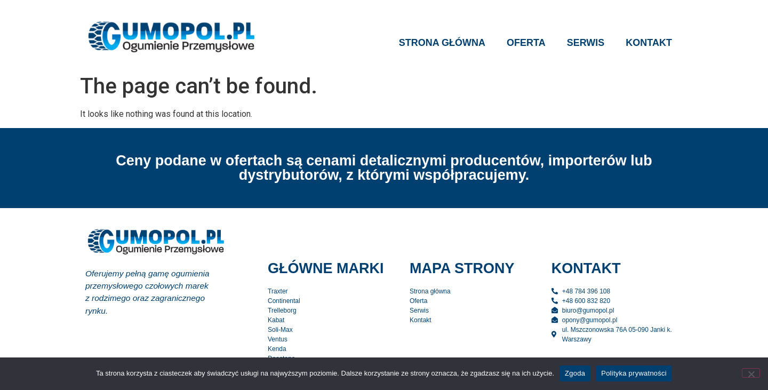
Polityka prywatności (634, 373)
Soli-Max (280, 329)
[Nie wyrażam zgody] (751, 373)
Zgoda (575, 373)
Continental (284, 301)
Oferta (526, 42)
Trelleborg (282, 310)
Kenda (277, 349)
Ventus (277, 339)
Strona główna (442, 42)
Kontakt (649, 42)
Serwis (586, 42)
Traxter (278, 291)
